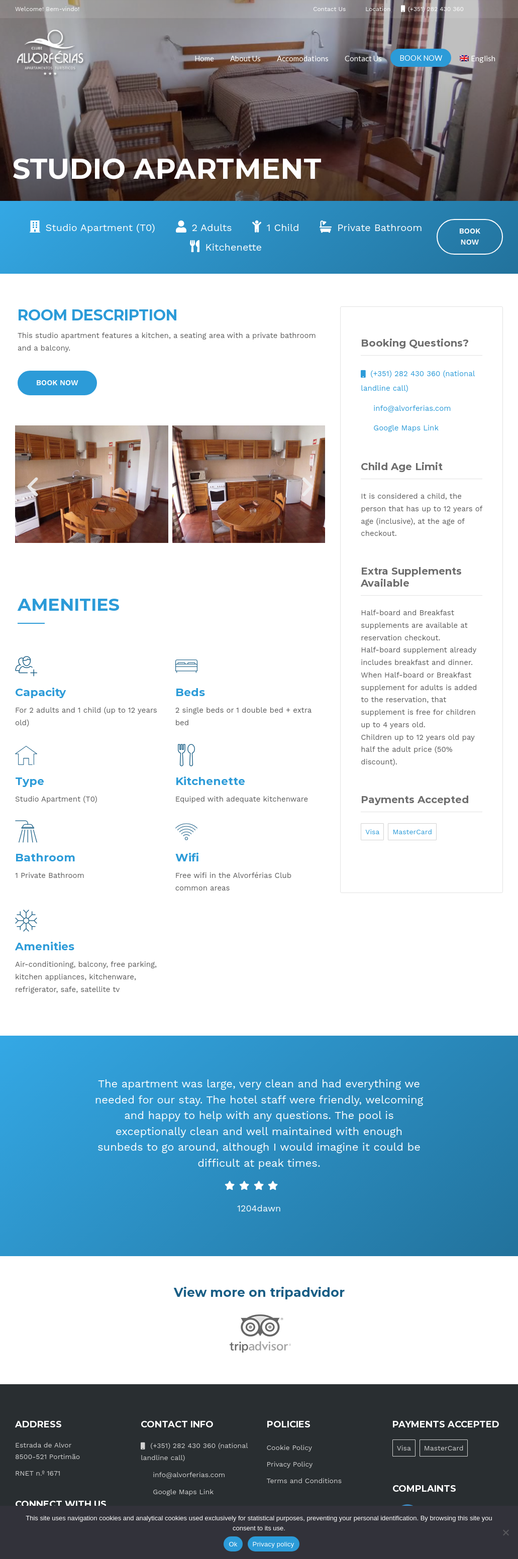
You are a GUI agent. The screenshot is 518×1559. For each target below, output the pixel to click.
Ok (233, 1544)
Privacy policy (273, 1544)
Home (204, 58)
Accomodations (303, 58)
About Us (245, 58)
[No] (505, 1532)
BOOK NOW (420, 57)
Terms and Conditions (304, 1481)
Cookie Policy (290, 1447)
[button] (32, 487)
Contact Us (363, 58)
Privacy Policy (290, 1464)
